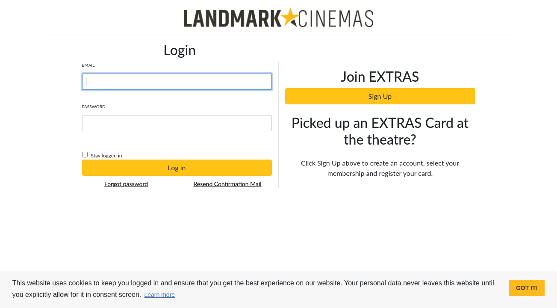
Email (88, 65)
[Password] (177, 123)
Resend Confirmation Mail (227, 183)
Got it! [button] (527, 287)
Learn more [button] (159, 294)
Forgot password (126, 183)
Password (94, 106)
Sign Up (380, 96)
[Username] (177, 82)
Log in (177, 167)
